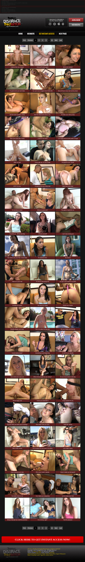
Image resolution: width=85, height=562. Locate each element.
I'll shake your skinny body (68, 114)
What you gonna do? (42, 210)
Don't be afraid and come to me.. (42, 114)
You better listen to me (17, 496)
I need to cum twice (43, 138)
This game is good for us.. (68, 210)
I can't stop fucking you (68, 234)
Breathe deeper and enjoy (17, 329)
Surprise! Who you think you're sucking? (17, 424)
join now (76, 20)
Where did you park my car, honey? (42, 377)
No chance (68, 257)
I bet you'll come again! (42, 67)
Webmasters (63, 554)
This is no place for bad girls (42, 329)
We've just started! (68, 67)
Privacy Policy (52, 554)
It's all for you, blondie (67, 353)
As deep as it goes (17, 305)
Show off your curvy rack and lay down (68, 91)
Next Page (63, 33)
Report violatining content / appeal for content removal (40, 555)
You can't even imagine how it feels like (42, 91)
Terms (47, 554)
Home (20, 33)
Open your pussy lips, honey (17, 138)
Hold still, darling (68, 424)
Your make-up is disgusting (43, 496)
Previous (30, 40)
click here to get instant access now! (42, 539)
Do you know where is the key (68, 377)
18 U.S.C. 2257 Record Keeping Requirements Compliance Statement (44, 549)
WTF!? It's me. (17, 186)
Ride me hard (17, 162)
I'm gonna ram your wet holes (17, 91)
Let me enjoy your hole (68, 496)
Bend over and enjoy (68, 186)
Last (60, 40)
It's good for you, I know (68, 162)
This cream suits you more (42, 424)
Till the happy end (17, 400)
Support (58, 554)
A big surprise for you (67, 400)
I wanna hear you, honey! (17, 67)
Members (31, 33)
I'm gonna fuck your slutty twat (42, 186)
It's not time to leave (17, 210)
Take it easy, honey (17, 448)
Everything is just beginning (42, 353)
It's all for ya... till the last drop (17, 234)
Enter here (38, 552)
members (76, 25)
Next (56, 40)
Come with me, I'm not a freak (42, 162)
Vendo (39, 551)
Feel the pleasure (67, 520)
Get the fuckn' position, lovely (17, 114)
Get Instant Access (46, 33)
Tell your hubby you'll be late (68, 329)
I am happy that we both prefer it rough (68, 138)
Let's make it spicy (68, 448)
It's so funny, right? (42, 520)
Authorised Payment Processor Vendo (36, 554)
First (24, 40)
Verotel (34, 551)
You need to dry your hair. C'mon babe (17, 257)
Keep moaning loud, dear (17, 472)
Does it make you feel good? (68, 472)
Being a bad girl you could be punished (17, 520)
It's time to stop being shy (42, 281)
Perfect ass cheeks (68, 305)
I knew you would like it (42, 400)
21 (52, 40)
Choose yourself (42, 234)
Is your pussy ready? (17, 353)
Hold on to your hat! (17, 281)
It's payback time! (42, 257)
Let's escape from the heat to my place (42, 448)
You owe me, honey (42, 305)
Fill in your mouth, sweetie (42, 472)
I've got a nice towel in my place (68, 281)
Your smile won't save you (17, 377)
